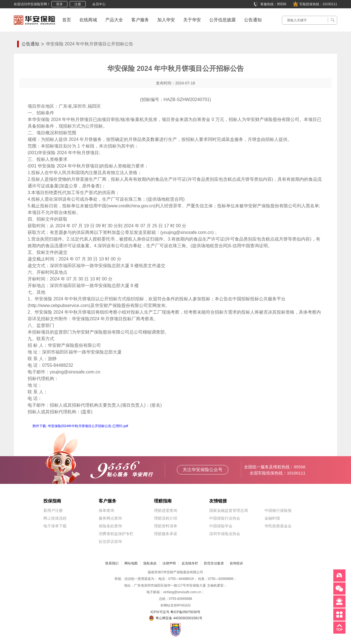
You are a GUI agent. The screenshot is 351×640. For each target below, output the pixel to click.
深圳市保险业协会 (224, 533)
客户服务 (140, 19)
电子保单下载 (55, 526)
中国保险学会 (220, 526)
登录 (59, 4)
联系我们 (112, 563)
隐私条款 (150, 563)
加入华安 (166, 19)
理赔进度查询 (165, 510)
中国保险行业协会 (224, 518)
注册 (77, 4)
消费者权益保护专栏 (116, 533)
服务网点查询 (110, 518)
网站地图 (131, 563)
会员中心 (99, 4)
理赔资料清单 (165, 526)
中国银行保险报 (278, 510)
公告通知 (253, 19)
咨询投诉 (236, 563)
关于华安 (192, 19)
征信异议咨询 (110, 541)
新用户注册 (53, 510)
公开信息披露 (222, 19)
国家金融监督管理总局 (228, 510)
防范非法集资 (214, 563)
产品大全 (114, 19)
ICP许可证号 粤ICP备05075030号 (176, 612)
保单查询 (106, 510)
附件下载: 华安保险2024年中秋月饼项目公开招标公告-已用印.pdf (80, 426)
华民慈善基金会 (278, 526)
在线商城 (88, 19)
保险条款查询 (110, 526)
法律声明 (169, 563)
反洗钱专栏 (190, 563)
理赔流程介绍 (165, 518)
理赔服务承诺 (165, 533)
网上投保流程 (55, 518)
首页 (66, 19)
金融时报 (272, 518)
